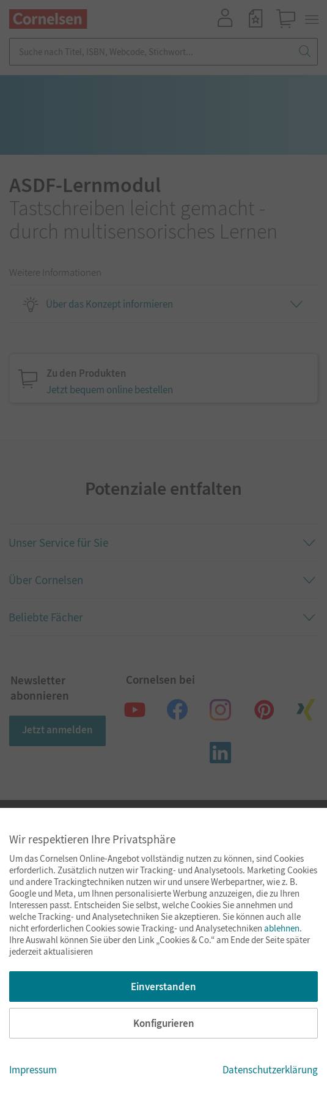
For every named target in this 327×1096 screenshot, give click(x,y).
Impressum (33, 1069)
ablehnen (281, 928)
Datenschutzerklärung (270, 1069)
